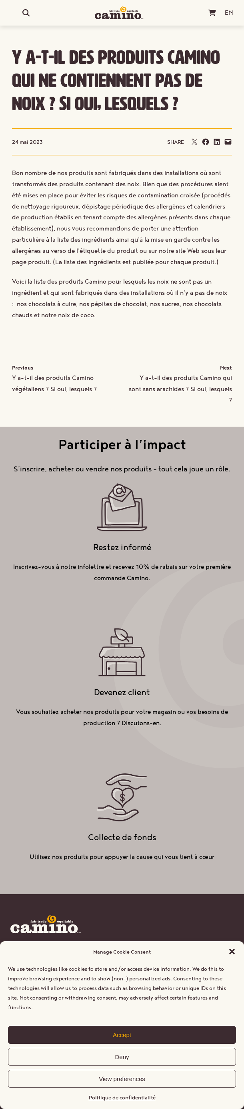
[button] (232, 952)
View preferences (122, 1078)
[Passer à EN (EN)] (229, 12)
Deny (122, 1056)
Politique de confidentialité (122, 1097)
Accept (122, 1034)
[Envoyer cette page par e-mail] (194, 142)
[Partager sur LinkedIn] (217, 142)
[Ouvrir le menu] (14, 12)
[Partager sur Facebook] (206, 142)
